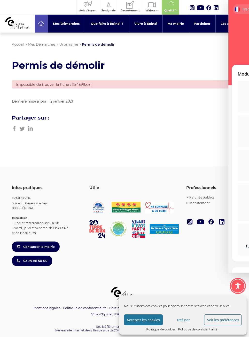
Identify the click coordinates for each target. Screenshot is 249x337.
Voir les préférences (223, 320)
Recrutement (199, 203)
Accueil (18, 44)
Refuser (183, 320)
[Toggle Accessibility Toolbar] (237, 284)
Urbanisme (68, 44)
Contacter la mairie (36, 247)
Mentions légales (46, 308)
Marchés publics (201, 197)
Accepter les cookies (143, 320)
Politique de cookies (161, 329)
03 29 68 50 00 (32, 261)
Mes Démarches (41, 44)
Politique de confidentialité (197, 329)
